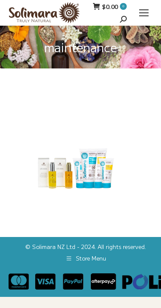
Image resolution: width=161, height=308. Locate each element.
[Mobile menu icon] (143, 12)
